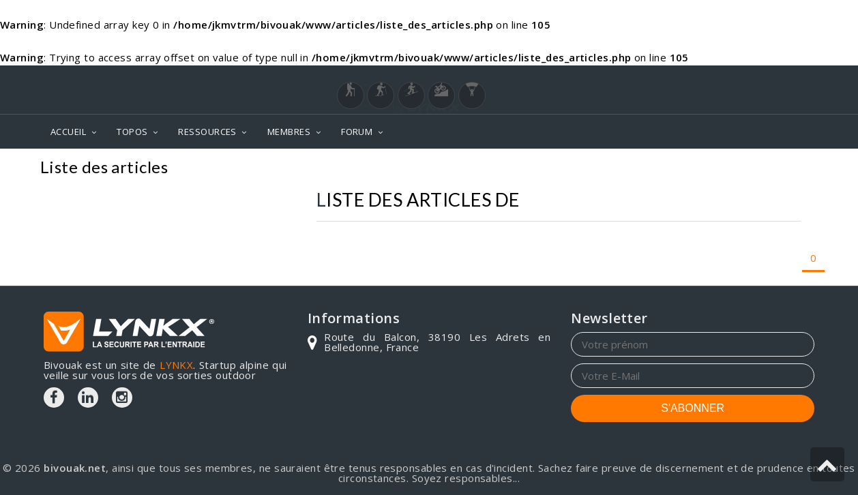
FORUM (356, 131)
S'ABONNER (692, 408)
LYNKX (176, 365)
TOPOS (132, 131)
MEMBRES (288, 131)
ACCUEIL (68, 131)
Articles (790, 169)
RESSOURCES (207, 131)
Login (747, 78)
